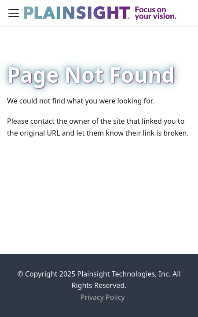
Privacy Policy (103, 297)
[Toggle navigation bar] (13, 13)
